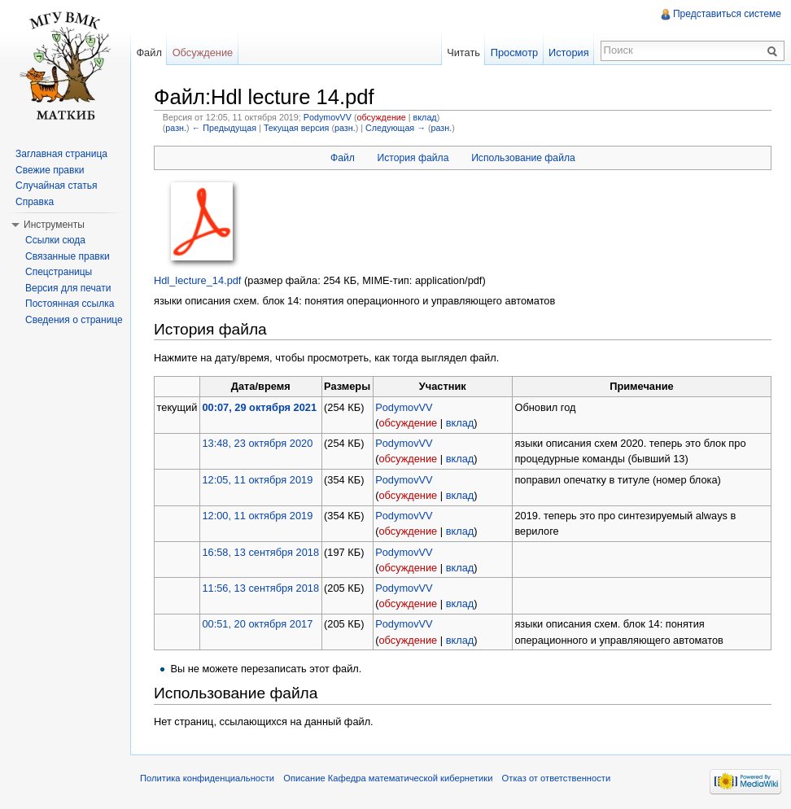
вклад (425, 117)
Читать (463, 52)
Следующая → (395, 128)
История (568, 52)
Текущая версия (297, 128)
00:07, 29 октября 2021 (259, 407)
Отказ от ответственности (556, 778)
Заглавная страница (61, 154)
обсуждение (381, 117)
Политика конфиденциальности (207, 778)
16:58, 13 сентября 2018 (260, 552)
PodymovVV (328, 117)
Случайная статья (56, 185)
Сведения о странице (74, 320)
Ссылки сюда (55, 240)
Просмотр (514, 52)
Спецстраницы (58, 272)
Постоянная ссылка (69, 303)
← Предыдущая (224, 128)
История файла (412, 158)
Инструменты (54, 224)
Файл (342, 158)
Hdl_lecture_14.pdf (197, 280)
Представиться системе (727, 14)
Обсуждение (203, 52)
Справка (34, 202)
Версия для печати (68, 288)
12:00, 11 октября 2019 (257, 515)
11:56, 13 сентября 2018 (260, 588)
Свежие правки (49, 170)
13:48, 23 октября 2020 (257, 443)
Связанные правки (67, 256)
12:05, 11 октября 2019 (257, 480)
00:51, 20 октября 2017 (257, 624)
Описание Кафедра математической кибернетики (387, 778)
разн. (175, 128)
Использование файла (523, 158)
